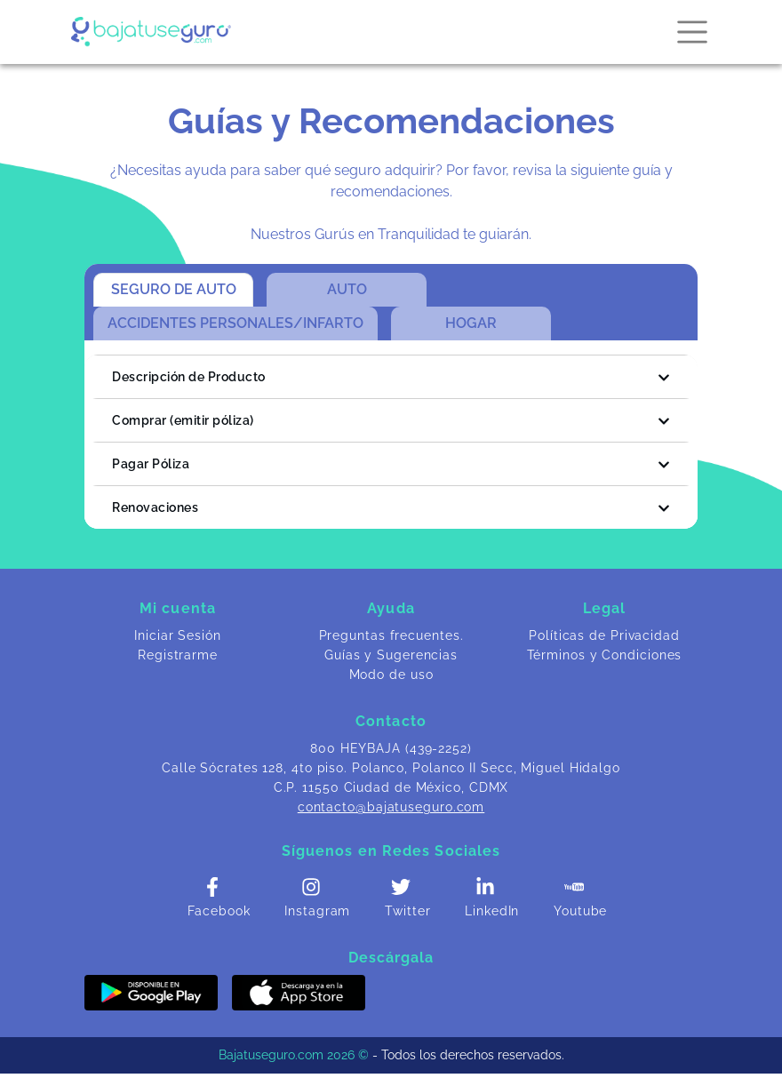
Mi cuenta (178, 608)
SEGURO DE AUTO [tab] (173, 289)
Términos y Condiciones (604, 655)
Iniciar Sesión (177, 635)
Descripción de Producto (391, 377)
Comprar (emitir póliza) (391, 420)
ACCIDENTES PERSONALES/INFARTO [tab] (235, 323)
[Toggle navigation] (687, 32)
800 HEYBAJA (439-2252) (391, 748)
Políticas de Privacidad (604, 635)
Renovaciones (391, 508)
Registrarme (178, 655)
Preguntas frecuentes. (391, 635)
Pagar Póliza (391, 464)
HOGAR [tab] (471, 323)
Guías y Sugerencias (391, 655)
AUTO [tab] (347, 289)
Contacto (391, 721)
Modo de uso (391, 674)
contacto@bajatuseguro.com (391, 807)
